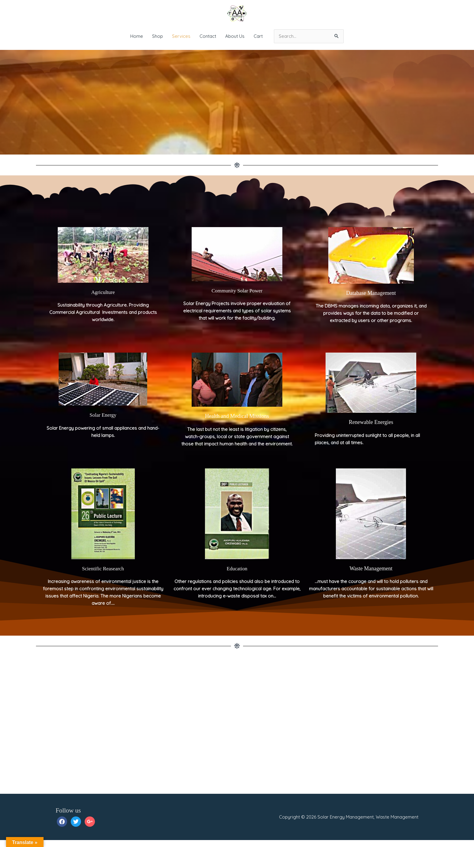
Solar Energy (103, 422)
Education (237, 575)
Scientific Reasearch (103, 575)
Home (136, 36)
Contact (208, 36)
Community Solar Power (237, 298)
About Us (235, 36)
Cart (258, 36)
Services (181, 36)
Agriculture (102, 299)
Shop (157, 36)
